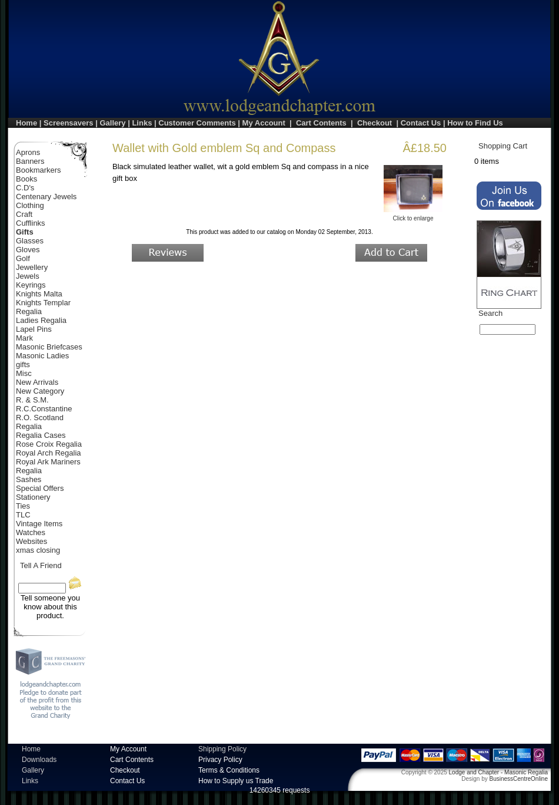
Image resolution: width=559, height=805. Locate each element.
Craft (24, 214)
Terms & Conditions (228, 770)
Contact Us (421, 122)
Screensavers (69, 122)
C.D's (25, 187)
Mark (24, 338)
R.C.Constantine (44, 408)
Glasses (30, 240)
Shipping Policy (222, 749)
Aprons (28, 152)
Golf (23, 258)
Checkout (374, 122)
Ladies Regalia (41, 320)
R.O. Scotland (40, 417)
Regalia (29, 426)
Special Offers (40, 488)
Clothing (30, 205)
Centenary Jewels (46, 196)
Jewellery (32, 267)
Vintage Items (39, 523)
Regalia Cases (41, 435)
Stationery (33, 497)
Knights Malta (39, 293)
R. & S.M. (32, 399)
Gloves (27, 249)
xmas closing (38, 550)
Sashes (28, 479)
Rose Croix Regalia (49, 444)
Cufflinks (30, 223)
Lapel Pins (34, 329)
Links (142, 122)
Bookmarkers (38, 170)
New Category (40, 391)
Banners (30, 161)
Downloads (39, 759)
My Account (263, 122)
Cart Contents (321, 122)
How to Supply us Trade (235, 781)
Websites (31, 541)
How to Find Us (475, 122)
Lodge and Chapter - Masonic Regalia (498, 772)
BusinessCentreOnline (519, 779)
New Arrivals (37, 382)
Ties (23, 506)
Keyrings (31, 285)
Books (26, 178)
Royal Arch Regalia (48, 452)
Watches (30, 532)
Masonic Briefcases (49, 346)
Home (26, 122)
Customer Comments (196, 122)
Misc (24, 373)
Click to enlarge (413, 216)
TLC (23, 514)
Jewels (27, 276)
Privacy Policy (220, 759)
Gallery (112, 122)
